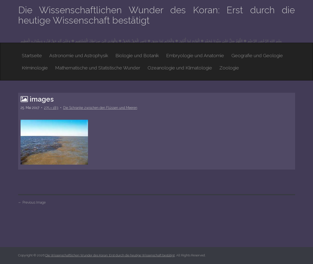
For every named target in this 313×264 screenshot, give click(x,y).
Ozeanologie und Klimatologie (180, 67)
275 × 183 (51, 108)
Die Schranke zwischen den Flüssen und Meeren (100, 108)
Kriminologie (35, 67)
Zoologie (229, 67)
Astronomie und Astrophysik (78, 55)
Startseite (32, 55)
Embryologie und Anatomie (195, 55)
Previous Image (32, 202)
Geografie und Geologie (257, 55)
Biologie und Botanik (137, 55)
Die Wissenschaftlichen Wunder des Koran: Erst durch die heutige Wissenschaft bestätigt (156, 15)
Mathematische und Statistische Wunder (97, 67)
